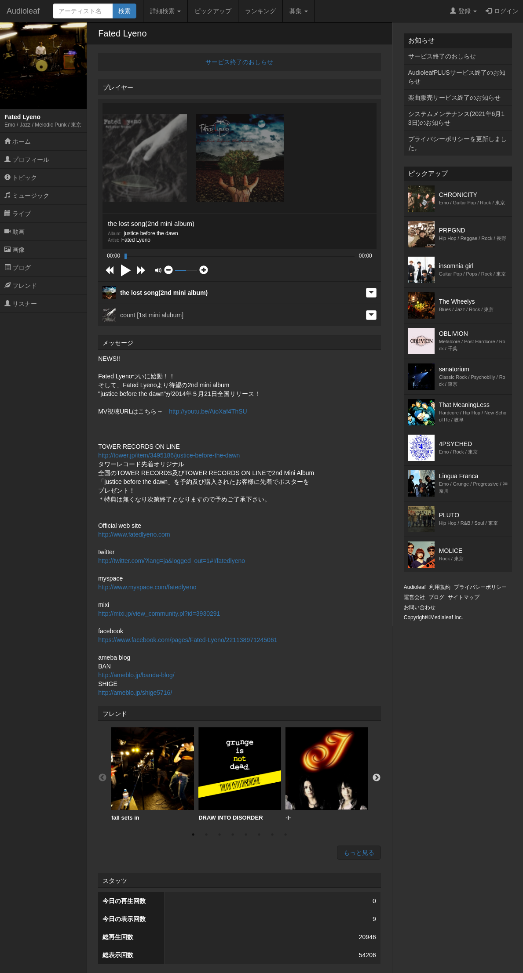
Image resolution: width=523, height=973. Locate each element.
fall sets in (152, 774)
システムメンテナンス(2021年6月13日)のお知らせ (456, 118)
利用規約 (439, 587)
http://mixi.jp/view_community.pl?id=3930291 (159, 613)
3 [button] (219, 834)
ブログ (17, 267)
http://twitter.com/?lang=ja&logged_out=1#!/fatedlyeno (171, 560)
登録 (463, 11)
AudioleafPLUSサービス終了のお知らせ (456, 77)
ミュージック (26, 195)
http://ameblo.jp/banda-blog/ (136, 675)
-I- (326, 774)
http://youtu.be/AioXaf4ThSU (208, 411)
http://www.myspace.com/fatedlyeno (147, 587)
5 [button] (245, 834)
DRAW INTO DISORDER (239, 774)
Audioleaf (23, 11)
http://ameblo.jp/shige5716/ (135, 692)
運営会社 (414, 597)
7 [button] (272, 834)
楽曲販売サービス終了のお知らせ (454, 97)
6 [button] (259, 834)
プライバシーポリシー (480, 587)
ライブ (17, 213)
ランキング (260, 11)
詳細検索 (165, 11)
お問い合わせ (419, 607)
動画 (14, 231)
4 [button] (232, 834)
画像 (14, 249)
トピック (20, 177)
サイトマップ (463, 597)
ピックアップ (212, 11)
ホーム (17, 141)
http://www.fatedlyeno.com (134, 534)
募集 (298, 11)
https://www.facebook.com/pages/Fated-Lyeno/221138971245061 (187, 639)
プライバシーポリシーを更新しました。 (457, 143)
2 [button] (206, 834)
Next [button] (376, 777)
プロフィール (26, 159)
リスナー (20, 303)
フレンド (20, 285)
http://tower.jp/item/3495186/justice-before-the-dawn (169, 455)
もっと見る (359, 852)
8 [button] (285, 834)
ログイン (502, 11)
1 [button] (193, 834)
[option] (152, 774)
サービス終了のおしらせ (239, 61)
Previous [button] (102, 777)
